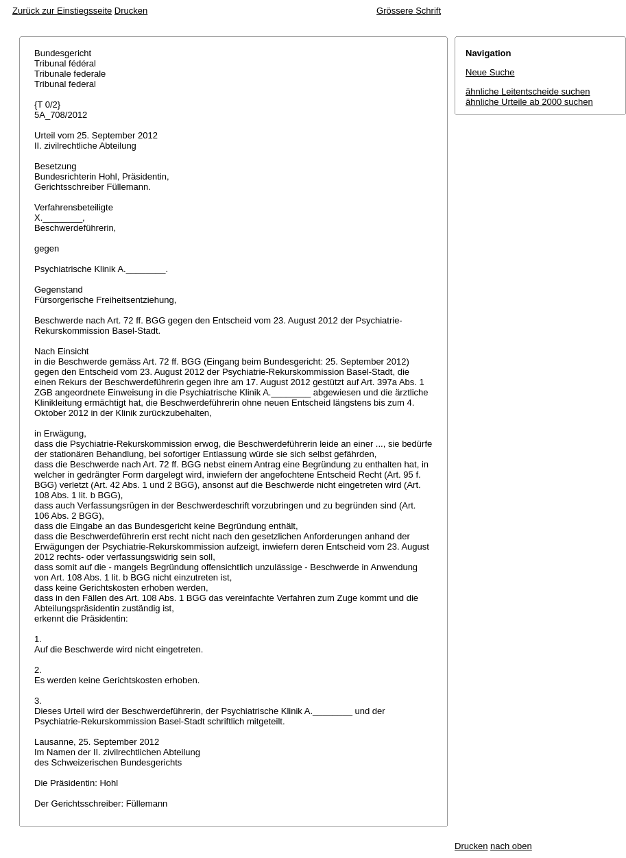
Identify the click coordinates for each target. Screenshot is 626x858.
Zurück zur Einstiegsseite (62, 10)
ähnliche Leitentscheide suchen (528, 91)
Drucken (131, 10)
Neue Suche (490, 72)
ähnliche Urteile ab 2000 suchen (529, 102)
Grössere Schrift (408, 10)
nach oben (511, 846)
